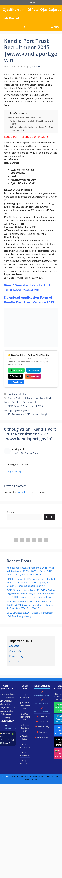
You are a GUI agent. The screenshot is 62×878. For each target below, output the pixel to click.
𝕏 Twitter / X (15, 376)
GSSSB (55, 776)
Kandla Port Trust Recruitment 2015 (25, 117)
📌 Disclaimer (41, 732)
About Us (14, 645)
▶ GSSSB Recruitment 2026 (25, 706)
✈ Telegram (33, 370)
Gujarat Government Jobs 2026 (35, 776)
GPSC (27, 779)
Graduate (13, 393)
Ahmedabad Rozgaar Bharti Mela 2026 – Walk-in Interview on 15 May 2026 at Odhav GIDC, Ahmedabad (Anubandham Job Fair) (31, 571)
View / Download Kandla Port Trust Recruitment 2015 (32, 122)
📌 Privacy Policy (42, 727)
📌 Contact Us (42, 722)
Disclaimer (14, 661)
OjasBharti (14, 776)
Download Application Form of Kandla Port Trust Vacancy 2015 (32, 128)
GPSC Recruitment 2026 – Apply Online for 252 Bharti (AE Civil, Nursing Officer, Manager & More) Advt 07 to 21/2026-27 (30, 605)
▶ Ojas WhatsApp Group (24, 764)
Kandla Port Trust (17, 397)
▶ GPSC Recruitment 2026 (25, 717)
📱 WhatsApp (16, 370)
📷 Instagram (33, 376)
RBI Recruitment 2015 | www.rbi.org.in (28, 414)
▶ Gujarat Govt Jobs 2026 (24, 728)
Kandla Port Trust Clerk (39, 397)
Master (22, 393)
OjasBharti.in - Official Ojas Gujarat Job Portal (32, 13)
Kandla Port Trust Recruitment (20, 402)
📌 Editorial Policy (41, 737)
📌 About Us (42, 716)
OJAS (34, 779)
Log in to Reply (14, 471)
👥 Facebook (16, 382)
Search (10, 512)
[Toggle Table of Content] (52, 114)
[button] (24, 27)
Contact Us (15, 651)
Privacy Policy (16, 656)
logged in (22, 492)
